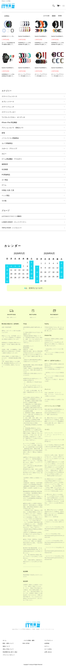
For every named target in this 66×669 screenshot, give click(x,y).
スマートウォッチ (8, 107)
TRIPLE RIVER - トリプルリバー (13, 229)
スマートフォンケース (9, 96)
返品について (5, 647)
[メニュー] (63, 5)
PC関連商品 (6, 175)
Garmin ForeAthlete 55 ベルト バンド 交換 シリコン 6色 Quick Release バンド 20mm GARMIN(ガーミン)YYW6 (8, 67)
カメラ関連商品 (7, 143)
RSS (24, 644)
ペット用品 (5, 195)
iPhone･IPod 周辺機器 (9, 122)
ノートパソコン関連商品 (10, 138)
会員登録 (45, 644)
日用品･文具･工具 (8, 190)
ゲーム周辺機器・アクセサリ (12, 159)
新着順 (60, 15)
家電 (3, 133)
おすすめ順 (46, 15)
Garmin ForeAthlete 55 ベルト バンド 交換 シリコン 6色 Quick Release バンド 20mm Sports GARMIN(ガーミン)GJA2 (41, 36)
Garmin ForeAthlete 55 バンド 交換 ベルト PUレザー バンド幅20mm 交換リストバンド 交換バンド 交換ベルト (41, 67)
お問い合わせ (47, 653)
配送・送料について (7, 644)
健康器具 (5, 164)
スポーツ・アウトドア (9, 148)
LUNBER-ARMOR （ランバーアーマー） (16, 222)
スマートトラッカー (9, 112)
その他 (4, 201)
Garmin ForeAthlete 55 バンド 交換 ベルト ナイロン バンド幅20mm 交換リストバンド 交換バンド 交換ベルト (57, 67)
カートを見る (47, 650)
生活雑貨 (5, 169)
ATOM (27, 644)
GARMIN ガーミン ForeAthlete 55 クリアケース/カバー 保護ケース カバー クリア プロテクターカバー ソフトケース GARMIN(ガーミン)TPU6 (8, 36)
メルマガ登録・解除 (28, 641)
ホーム (3, 641)
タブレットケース (8, 101)
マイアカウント (47, 641)
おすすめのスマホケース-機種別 (13, 216)
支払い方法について (7, 650)
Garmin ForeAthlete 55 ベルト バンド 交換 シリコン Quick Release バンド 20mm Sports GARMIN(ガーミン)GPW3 (57, 36)
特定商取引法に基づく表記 (9, 653)
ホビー (4, 154)
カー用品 (5, 180)
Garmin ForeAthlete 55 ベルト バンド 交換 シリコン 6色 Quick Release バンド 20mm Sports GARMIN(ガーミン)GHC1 (24, 36)
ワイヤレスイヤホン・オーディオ (13, 117)
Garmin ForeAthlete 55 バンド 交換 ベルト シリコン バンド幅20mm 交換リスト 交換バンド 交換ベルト (24, 67)
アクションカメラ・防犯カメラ (12, 128)
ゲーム (4, 185)
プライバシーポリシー (8, 656)
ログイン (45, 647)
